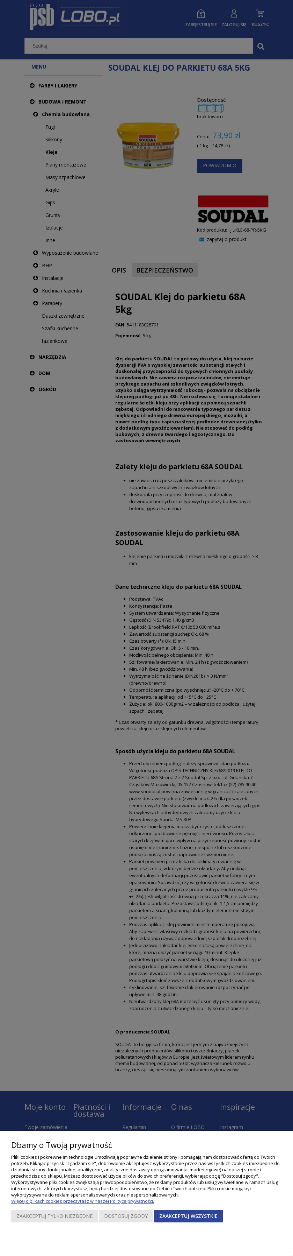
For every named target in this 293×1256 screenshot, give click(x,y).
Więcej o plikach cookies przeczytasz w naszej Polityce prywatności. (82, 1201)
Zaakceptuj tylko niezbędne (54, 1216)
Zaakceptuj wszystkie (188, 1216)
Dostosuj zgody (126, 1216)
